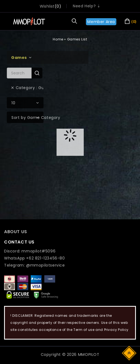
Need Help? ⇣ (86, 6)
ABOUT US (15, 232)
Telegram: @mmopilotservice (34, 265)
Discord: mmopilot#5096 (29, 251)
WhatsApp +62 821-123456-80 (34, 258)
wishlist (47, 6)
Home (58, 39)
